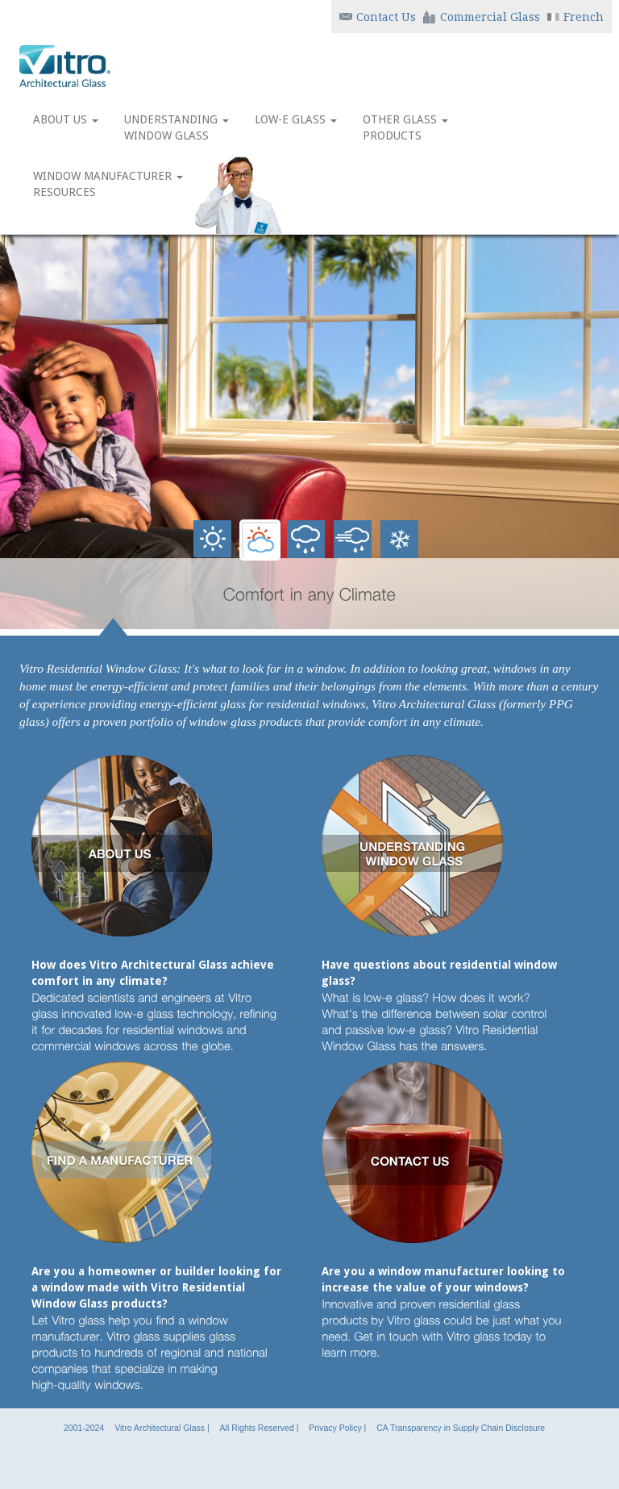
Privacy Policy (335, 1428)
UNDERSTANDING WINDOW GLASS (176, 127)
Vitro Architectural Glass (159, 1428)
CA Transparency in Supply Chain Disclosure (460, 1428)
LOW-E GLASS (296, 127)
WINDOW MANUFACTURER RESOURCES (108, 183)
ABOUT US (65, 127)
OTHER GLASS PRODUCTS (405, 127)
